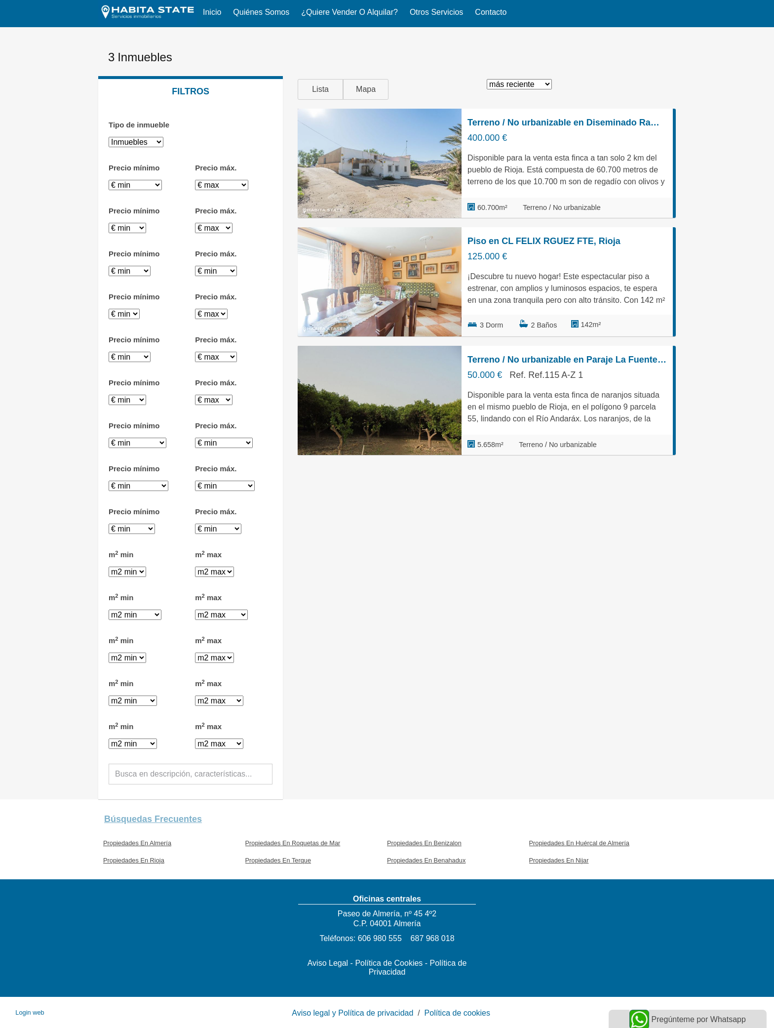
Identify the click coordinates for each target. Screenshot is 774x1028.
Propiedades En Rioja (133, 860)
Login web (29, 1012)
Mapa (366, 89)
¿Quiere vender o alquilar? (349, 12)
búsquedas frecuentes (153, 819)
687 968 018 (433, 938)
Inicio (212, 12)
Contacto (490, 12)
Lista (320, 89)
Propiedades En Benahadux (426, 860)
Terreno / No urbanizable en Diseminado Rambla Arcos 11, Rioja (567, 122)
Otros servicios (436, 12)
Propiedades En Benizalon (424, 843)
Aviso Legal (328, 963)
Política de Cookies (389, 963)
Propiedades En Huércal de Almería (579, 843)
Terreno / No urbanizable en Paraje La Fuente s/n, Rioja (567, 360)
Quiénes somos (261, 12)
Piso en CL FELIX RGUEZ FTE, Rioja (543, 241)
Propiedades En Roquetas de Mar (293, 843)
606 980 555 (380, 938)
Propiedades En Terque (278, 860)
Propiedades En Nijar (559, 860)
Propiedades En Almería (137, 843)
